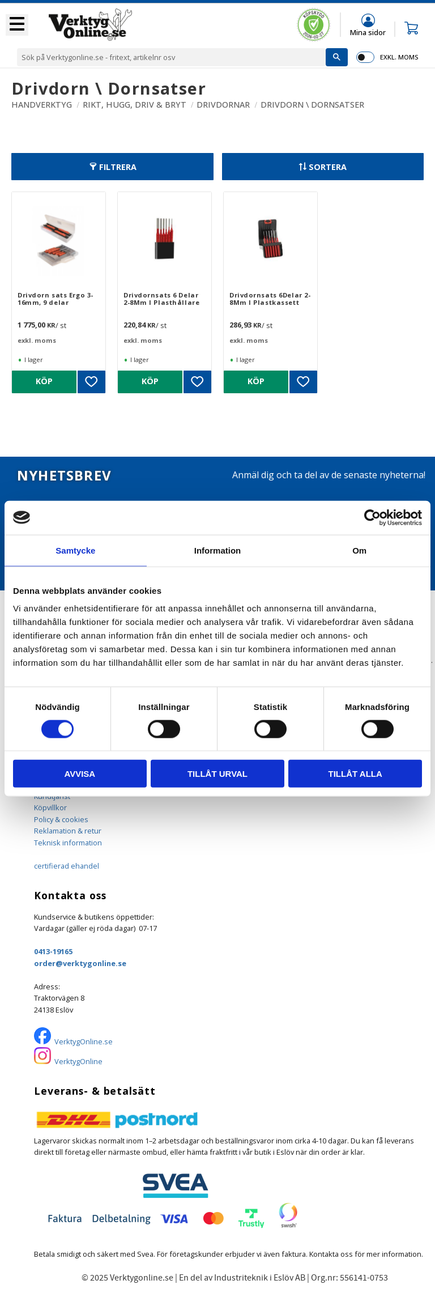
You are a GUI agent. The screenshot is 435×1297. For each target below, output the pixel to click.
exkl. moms (399, 57)
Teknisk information (68, 842)
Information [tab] (217, 550)
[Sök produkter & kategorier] (171, 57)
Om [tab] (359, 550)
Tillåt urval (217, 774)
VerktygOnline (78, 1061)
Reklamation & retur (67, 831)
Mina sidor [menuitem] (368, 32)
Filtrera (118, 166)
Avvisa (79, 774)
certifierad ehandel (66, 866)
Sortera (328, 166)
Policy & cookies (61, 819)
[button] (17, 25)
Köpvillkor (50, 807)
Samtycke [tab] (75, 550)
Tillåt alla (355, 774)
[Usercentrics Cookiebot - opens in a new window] (372, 517)
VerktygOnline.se (83, 1041)
